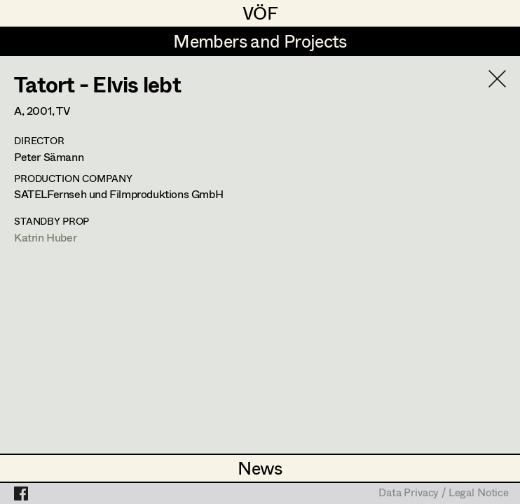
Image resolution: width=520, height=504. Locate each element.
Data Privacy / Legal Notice (443, 493)
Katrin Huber (45, 237)
